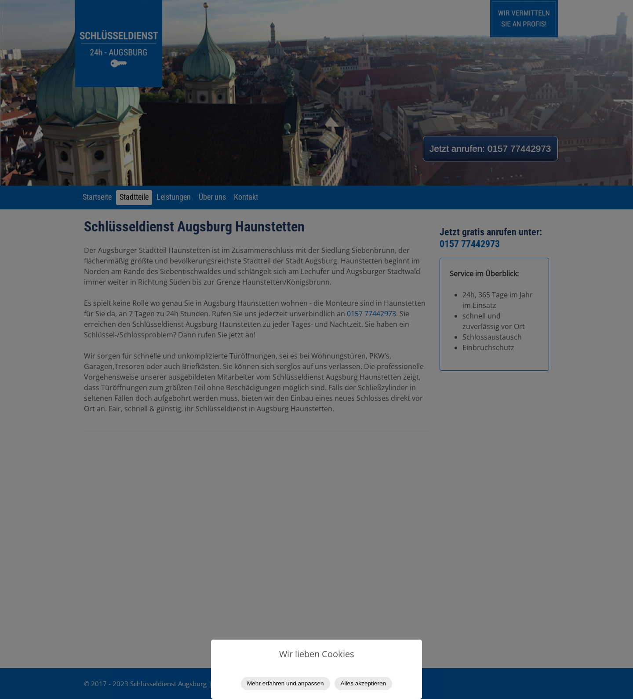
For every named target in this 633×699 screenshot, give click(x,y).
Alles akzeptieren (363, 683)
